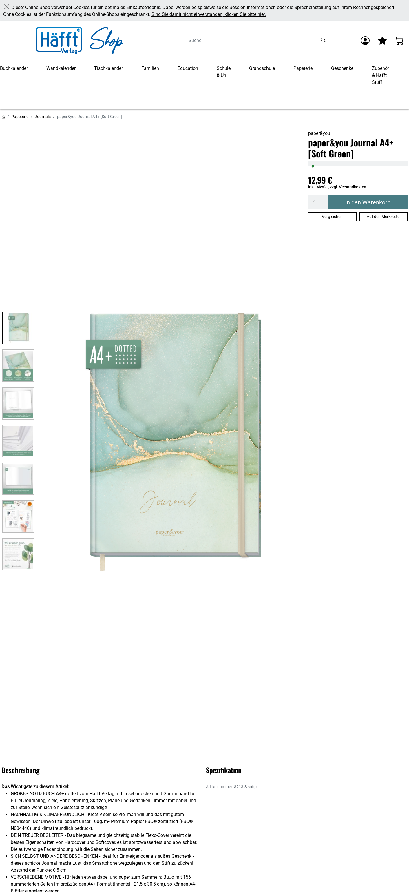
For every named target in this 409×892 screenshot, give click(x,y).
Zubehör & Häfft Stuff (380, 75)
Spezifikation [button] (224, 770)
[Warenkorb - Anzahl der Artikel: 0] (399, 40)
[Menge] (318, 202)
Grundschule (262, 68)
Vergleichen (332, 216)
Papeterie (303, 68)
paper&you (319, 133)
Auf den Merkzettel (383, 216)
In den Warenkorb (367, 202)
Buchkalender (14, 68)
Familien (150, 68)
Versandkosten (352, 187)
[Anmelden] (365, 40)
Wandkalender (61, 68)
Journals (43, 116)
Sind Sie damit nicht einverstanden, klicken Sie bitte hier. (208, 14)
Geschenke (342, 68)
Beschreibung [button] (20, 770)
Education (188, 68)
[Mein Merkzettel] (382, 40)
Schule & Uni (224, 72)
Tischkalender (108, 68)
